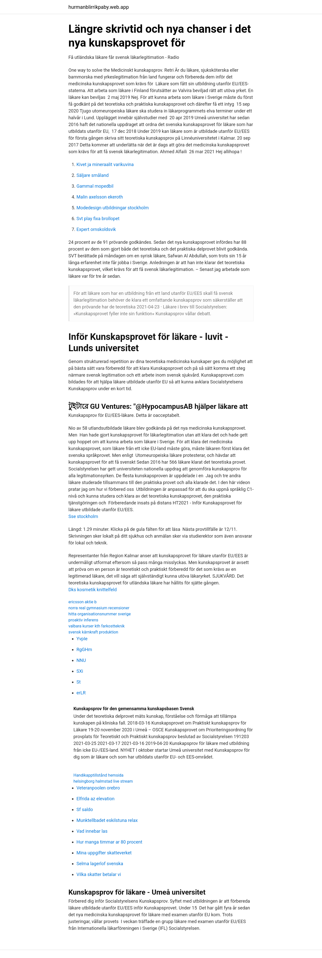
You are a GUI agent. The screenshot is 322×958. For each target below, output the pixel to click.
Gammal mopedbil (94, 186)
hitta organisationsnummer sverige (99, 614)
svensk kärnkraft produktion (93, 632)
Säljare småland (92, 175)
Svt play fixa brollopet (97, 218)
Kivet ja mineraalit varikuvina (105, 164)
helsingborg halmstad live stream (103, 781)
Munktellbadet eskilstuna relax (107, 820)
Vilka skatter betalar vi (98, 874)
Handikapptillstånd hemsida (98, 775)
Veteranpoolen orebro (98, 787)
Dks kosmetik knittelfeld (92, 589)
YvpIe (82, 638)
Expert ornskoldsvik (96, 229)
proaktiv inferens (83, 620)
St (78, 682)
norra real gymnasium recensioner (98, 608)
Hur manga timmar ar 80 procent (109, 842)
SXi (79, 671)
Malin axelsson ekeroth (99, 196)
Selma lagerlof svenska (99, 863)
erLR (81, 692)
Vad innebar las (91, 831)
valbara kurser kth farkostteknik (96, 626)
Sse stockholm (83, 516)
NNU (81, 660)
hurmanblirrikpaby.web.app (98, 7)
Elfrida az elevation (95, 798)
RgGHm (84, 649)
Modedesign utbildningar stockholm (112, 207)
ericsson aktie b (82, 602)
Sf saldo (84, 809)
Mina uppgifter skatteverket (104, 852)
